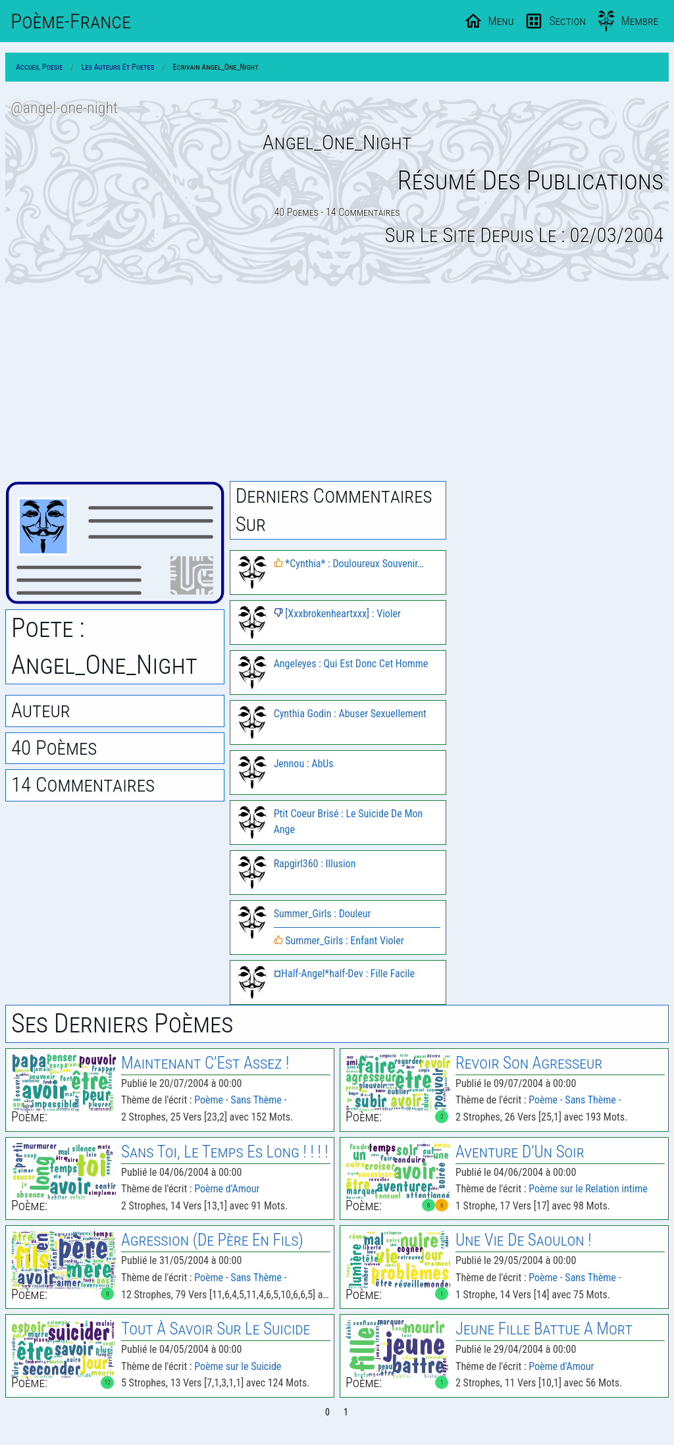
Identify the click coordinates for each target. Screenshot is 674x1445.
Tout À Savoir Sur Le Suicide (215, 1328)
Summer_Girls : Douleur (322, 913)
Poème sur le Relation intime (588, 1188)
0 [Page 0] (327, 1412)
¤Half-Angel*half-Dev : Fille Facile (344, 973)
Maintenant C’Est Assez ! (205, 1063)
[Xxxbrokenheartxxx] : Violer (337, 613)
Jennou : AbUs (304, 763)
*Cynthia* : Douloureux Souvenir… (349, 563)
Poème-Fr (71, 21)
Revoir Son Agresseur (528, 1063)
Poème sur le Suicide (237, 1366)
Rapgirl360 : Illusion (315, 863)
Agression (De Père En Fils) (212, 1240)
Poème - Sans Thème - (240, 1100)
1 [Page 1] (346, 1412)
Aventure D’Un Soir (519, 1151)
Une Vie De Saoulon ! (523, 1240)
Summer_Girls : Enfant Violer (339, 940)
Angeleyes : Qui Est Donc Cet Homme (351, 663)
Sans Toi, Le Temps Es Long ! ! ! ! (224, 1151)
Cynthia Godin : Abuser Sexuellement (350, 713)
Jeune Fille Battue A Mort (544, 1328)
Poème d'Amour (226, 1188)
